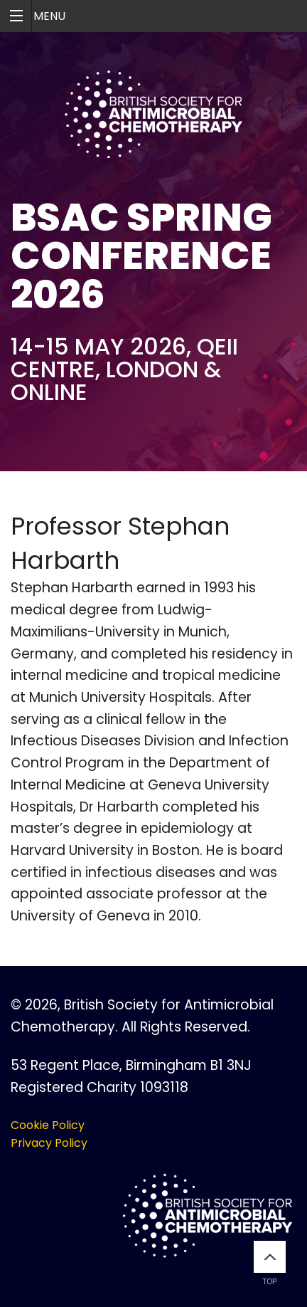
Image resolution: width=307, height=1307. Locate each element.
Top (270, 1263)
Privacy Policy (49, 1143)
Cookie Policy (48, 1125)
